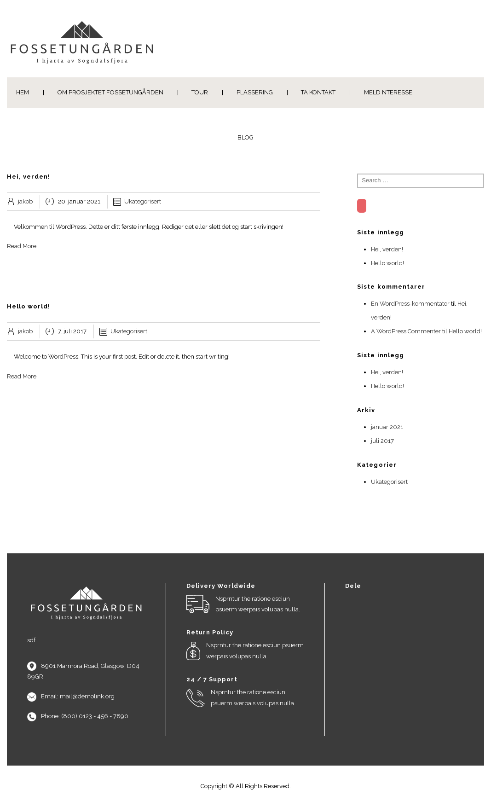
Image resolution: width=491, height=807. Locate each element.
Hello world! (387, 263)
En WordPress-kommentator (410, 303)
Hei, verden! (387, 249)
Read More (21, 246)
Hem (22, 92)
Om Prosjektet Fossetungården (110, 92)
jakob (25, 201)
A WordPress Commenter (406, 331)
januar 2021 (387, 427)
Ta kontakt (318, 92)
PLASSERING (255, 92)
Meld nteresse (388, 92)
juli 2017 (382, 440)
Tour (199, 92)
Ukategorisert (142, 201)
